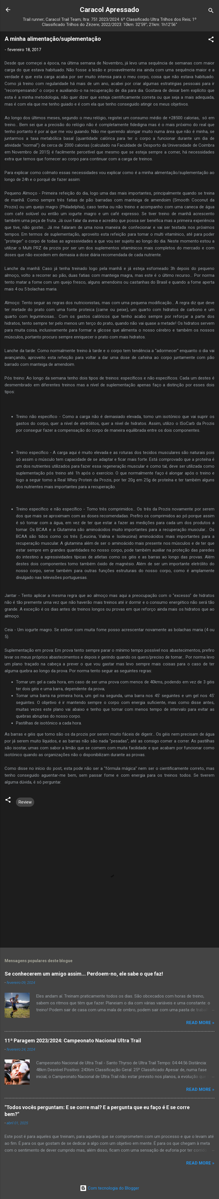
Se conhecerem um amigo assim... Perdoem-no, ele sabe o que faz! (84, 974)
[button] (211, 40)
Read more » (200, 1022)
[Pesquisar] (211, 11)
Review (25, 802)
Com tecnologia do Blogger (109, 1188)
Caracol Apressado (109, 10)
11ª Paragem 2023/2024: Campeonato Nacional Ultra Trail (73, 1040)
